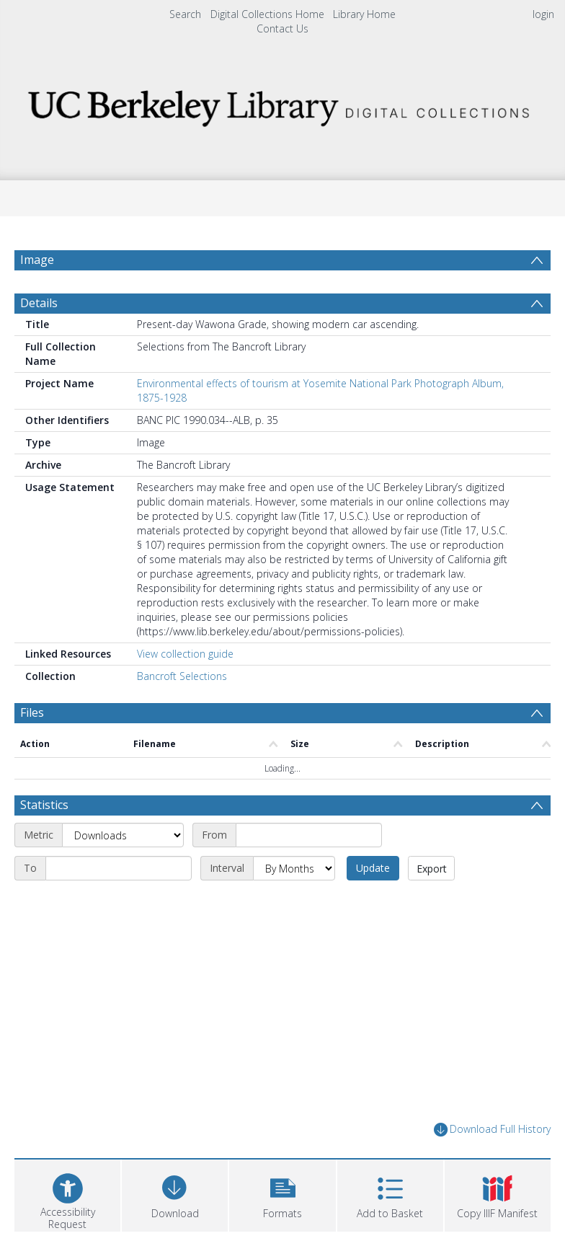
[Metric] (123, 835)
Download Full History (492, 1129)
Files (32, 712)
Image (37, 260)
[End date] (118, 868)
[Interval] (294, 868)
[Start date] (309, 835)
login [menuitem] (543, 14)
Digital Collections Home (267, 14)
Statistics (44, 805)
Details (39, 303)
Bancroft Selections (182, 676)
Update (373, 868)
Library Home (364, 14)
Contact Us (282, 28)
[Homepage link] (282, 104)
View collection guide (185, 654)
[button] (282, 1194)
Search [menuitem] (185, 14)
